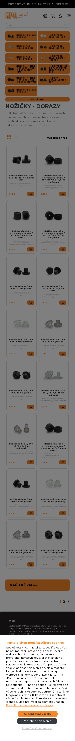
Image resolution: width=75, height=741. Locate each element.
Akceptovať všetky (37, 713)
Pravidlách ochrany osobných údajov (29, 705)
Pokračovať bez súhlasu (37, 728)
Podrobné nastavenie (37, 720)
